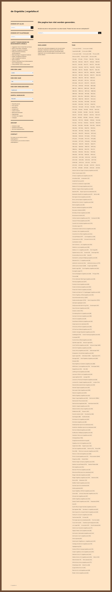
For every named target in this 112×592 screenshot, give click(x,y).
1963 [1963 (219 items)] (93, 130)
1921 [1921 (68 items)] (74, 112)
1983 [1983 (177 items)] (93, 144)
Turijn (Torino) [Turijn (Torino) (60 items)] (76, 522)
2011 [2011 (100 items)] (93, 162)
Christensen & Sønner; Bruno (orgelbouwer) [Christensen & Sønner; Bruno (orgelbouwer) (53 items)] (84, 228)
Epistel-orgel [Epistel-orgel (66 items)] (76, 268)
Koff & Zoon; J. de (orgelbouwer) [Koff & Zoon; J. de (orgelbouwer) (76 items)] (81, 366)
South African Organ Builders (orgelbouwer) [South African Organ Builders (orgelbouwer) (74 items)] (84, 506)
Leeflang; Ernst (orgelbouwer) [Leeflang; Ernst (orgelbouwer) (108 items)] (80, 371)
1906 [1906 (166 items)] (80, 104)
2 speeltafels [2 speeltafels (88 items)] (76, 51)
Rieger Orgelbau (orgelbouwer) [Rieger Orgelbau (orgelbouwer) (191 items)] (81, 477)
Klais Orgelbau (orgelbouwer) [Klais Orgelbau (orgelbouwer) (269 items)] (89, 358)
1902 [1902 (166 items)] (80, 101)
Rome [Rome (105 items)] (75, 480)
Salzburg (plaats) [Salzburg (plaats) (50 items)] (77, 488)
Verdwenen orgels (16, 126)
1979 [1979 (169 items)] (93, 141)
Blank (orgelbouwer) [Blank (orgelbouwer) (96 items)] (78, 204)
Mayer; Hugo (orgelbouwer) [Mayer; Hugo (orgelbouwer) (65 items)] (80, 398)
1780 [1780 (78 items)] (91, 59)
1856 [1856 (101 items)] (80, 72)
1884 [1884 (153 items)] (92, 88)
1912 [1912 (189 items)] (92, 106)
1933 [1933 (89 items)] (85, 117)
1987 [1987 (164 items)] (93, 146)
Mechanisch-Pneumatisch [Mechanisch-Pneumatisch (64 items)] (79, 400)
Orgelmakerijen (15, 114)
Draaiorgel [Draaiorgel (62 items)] (95, 252)
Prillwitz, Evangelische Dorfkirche (19, 56)
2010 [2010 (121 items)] (87, 162)
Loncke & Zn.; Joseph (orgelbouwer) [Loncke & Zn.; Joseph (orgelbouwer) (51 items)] (82, 382)
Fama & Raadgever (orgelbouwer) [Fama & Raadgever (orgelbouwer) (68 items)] (81, 273)
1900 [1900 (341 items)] (93, 98)
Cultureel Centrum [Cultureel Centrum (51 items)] (89, 239)
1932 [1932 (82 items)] (80, 117)
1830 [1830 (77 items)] (86, 61)
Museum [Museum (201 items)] (85, 411)
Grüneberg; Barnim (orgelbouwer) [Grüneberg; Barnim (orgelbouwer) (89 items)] (81, 313)
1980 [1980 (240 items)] (74, 144)
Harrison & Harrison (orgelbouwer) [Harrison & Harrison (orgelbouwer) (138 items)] (81, 316)
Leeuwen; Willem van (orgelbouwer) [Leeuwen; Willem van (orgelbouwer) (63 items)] (82, 374)
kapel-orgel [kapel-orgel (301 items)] (76, 355)
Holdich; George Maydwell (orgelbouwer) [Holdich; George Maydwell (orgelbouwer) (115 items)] (83, 332)
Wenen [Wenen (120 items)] (96, 557)
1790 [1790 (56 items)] (97, 59)
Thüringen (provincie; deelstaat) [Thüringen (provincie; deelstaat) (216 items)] (81, 520)
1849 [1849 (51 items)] (98, 67)
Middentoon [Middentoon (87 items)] (76, 411)
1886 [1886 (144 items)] (80, 91)
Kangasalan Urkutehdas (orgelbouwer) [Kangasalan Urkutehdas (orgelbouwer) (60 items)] (83, 353)
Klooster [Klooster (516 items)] (75, 361)
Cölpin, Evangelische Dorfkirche (19, 58)
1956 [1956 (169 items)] (74, 128)
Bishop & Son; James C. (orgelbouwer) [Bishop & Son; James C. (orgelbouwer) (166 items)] (82, 202)
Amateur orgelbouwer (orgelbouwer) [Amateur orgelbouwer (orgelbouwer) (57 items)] (82, 175)
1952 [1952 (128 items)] (80, 125)
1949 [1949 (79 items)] (92, 122)
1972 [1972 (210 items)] (74, 138)
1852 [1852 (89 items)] (86, 69)
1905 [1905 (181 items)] (74, 104)
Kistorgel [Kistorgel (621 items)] (75, 358)
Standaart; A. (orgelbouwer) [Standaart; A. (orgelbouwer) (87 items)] (90, 509)
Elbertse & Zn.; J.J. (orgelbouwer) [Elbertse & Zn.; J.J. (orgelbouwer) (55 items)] (81, 260)
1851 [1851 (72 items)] (80, 69)
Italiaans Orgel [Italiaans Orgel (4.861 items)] (95, 345)
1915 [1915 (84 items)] (80, 109)
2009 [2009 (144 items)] (81, 162)
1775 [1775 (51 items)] (86, 59)
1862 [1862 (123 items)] (86, 75)
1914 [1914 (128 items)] (74, 109)
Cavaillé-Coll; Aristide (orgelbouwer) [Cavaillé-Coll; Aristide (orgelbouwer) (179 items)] (82, 223)
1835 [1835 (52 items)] (92, 61)
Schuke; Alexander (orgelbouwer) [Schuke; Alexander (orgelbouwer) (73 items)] (88, 493)
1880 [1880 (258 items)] (93, 85)
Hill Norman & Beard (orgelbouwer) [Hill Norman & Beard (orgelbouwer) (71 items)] (82, 329)
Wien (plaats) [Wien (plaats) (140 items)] (87, 559)
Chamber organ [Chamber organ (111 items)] (77, 226)
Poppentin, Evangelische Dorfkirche (19, 50)
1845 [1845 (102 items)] (74, 67)
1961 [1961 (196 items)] (81, 130)
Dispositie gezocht (16, 103)
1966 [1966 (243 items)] (87, 133)
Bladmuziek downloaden (17, 112)
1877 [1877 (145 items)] (74, 85)
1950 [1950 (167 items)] (98, 122)
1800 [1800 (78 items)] (74, 61)
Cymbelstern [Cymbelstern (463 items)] (76, 242)
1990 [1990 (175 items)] (87, 149)
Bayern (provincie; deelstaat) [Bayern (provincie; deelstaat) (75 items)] (88, 191)
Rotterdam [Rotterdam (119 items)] (83, 480)
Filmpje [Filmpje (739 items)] (96, 273)
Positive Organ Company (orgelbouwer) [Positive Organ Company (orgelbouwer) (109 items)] (83, 461)
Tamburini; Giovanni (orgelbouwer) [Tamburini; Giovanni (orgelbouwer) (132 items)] (82, 514)
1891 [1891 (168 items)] (87, 93)
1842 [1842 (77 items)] (86, 64)
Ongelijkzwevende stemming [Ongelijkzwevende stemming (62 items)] (80, 440)
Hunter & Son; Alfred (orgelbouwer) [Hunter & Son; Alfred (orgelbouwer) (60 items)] (82, 339)
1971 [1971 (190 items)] (93, 136)
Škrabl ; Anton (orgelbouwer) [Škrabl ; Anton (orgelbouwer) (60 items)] (80, 573)
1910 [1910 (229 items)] (81, 106)
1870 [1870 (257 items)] (80, 80)
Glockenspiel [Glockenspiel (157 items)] (94, 305)
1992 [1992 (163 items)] (74, 151)
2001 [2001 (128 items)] (81, 157)
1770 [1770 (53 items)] (80, 59)
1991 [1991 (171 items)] (93, 149)
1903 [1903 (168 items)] (86, 101)
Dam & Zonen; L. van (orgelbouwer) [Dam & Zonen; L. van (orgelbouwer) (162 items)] (82, 244)
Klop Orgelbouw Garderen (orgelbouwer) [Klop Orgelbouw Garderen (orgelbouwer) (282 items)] (83, 363)
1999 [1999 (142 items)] (93, 154)
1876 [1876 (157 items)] (93, 83)
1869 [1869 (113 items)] (74, 80)
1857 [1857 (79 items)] (86, 72)
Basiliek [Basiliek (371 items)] (75, 191)
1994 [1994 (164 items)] (86, 151)
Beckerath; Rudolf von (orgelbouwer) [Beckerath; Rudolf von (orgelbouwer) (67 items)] (82, 194)
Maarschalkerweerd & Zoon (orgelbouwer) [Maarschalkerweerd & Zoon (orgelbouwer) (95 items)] (83, 385)
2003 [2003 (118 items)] (93, 157)
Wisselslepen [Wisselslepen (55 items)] (76, 565)
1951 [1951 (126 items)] (74, 125)
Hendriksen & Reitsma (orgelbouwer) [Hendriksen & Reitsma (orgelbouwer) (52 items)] (82, 321)
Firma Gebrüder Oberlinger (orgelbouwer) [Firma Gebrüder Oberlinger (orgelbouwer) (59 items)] (83, 279)
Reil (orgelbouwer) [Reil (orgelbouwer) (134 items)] (78, 467)
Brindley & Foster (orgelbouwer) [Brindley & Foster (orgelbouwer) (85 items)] (81, 212)
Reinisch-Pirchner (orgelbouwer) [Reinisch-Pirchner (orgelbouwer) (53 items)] (81, 469)
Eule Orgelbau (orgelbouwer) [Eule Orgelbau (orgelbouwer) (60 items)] (90, 268)
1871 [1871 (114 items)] (87, 80)
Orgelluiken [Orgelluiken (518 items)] (76, 445)
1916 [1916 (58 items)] (86, 109)
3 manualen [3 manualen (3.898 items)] (86, 51)
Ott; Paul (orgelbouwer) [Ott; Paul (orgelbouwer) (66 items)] (79, 448)
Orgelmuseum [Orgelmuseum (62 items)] (87, 445)
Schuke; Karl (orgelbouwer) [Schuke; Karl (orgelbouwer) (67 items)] (80, 496)
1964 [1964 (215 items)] (74, 133)
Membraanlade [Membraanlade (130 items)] (93, 403)
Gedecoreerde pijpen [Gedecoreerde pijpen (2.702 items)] (79, 300)
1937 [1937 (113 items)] (80, 120)
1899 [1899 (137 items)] (87, 98)
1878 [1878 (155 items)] (81, 85)
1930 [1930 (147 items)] (97, 114)
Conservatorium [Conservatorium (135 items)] (77, 239)
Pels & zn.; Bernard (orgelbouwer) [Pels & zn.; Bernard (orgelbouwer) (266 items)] (81, 453)
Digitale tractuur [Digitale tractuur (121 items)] (77, 252)
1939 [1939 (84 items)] (92, 120)
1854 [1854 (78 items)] (97, 69)
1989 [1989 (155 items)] (81, 149)
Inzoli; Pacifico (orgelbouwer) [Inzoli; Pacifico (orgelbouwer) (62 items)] (80, 345)
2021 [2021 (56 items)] (98, 167)
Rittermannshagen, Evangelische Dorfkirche (21, 54)
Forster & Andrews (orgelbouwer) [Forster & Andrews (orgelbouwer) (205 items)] (81, 287)
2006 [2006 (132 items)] (87, 159)
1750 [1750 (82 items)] (74, 59)
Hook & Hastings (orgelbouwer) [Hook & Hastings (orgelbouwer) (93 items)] (91, 334)
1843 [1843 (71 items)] (92, 64)
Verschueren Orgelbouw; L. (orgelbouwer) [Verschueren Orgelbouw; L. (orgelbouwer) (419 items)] (83, 541)
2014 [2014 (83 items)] (86, 165)
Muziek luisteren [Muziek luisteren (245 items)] (77, 414)
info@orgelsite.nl (14, 139)
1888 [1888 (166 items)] (93, 91)
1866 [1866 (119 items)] (80, 77)
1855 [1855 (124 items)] (74, 72)
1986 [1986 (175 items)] (87, 146)
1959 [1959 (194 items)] (93, 128)
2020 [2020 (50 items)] (92, 167)
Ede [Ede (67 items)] (89, 255)
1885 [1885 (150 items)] (74, 91)
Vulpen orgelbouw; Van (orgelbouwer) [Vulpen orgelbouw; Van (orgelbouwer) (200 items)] (83, 551)
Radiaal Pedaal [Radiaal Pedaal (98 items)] (93, 464)
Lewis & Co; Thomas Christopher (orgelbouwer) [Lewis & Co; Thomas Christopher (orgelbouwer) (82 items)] (84, 379)
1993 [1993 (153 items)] (80, 151)
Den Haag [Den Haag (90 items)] (93, 249)
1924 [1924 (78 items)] (91, 112)
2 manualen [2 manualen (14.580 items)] (88, 48)
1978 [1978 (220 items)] (87, 141)
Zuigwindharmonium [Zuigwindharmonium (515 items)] (78, 567)
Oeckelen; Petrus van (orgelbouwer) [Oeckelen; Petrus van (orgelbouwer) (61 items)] (82, 435)
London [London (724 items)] (96, 382)
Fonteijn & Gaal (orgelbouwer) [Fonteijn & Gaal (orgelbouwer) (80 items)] (80, 284)
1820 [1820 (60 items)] (80, 61)
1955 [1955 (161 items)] (98, 125)
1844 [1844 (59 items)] (97, 64)
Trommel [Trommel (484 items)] (95, 520)
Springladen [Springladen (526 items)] (76, 509)
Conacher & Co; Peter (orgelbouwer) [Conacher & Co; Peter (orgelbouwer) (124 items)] (82, 234)
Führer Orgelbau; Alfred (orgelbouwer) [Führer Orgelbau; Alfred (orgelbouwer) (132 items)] (83, 294)
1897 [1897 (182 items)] (74, 98)
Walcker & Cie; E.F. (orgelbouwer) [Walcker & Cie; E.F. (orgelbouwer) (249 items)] (81, 554)
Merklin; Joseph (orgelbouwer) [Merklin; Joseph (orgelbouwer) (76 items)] (80, 406)
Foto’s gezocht (15, 105)
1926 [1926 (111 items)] (74, 114)
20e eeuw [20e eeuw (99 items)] (93, 56)
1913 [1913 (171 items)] (98, 106)
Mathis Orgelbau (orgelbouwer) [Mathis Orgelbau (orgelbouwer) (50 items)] (81, 395)
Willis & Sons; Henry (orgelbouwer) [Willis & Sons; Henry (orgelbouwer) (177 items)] (82, 562)
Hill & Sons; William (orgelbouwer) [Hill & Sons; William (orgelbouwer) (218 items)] (81, 326)
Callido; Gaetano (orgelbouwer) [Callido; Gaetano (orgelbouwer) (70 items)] (81, 218)
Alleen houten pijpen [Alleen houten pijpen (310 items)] (78, 173)
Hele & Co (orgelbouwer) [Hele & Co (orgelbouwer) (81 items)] (79, 318)
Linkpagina (14, 117)
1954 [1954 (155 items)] (92, 125)
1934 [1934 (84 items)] (91, 117)
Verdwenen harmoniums (17, 127)
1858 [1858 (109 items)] (92, 72)
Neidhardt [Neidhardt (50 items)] (85, 416)
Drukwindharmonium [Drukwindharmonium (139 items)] (79, 255)
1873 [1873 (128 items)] (74, 83)
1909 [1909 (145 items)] (74, 106)
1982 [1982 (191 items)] (87, 144)
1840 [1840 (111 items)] (74, 64)
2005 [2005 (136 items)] (81, 159)
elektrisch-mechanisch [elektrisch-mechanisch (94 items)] (79, 263)
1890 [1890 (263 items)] (80, 93)
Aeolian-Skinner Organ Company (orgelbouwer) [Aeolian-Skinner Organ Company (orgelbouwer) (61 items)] (85, 170)
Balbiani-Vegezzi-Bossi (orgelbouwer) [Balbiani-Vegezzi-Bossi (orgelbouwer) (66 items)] (82, 189)
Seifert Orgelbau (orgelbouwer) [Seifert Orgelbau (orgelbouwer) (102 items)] (81, 498)
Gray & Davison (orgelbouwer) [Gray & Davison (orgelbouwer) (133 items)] (80, 308)
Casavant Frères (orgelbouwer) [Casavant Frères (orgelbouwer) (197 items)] (81, 220)
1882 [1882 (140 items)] (80, 88)
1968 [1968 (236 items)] (74, 136)
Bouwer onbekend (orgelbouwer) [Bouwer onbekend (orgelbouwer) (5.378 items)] (82, 207)
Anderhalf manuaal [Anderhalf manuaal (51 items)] (78, 181)
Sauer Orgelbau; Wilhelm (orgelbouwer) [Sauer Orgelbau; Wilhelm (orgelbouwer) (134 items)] (83, 490)
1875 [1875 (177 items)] (87, 83)
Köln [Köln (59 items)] (85, 369)
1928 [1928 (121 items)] (86, 114)
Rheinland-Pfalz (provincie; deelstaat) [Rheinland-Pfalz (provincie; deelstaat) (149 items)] (82, 472)
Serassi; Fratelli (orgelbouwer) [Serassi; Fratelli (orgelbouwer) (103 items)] (80, 501)
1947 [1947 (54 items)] (80, 122)
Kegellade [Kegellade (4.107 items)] (96, 355)
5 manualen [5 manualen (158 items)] (87, 53)
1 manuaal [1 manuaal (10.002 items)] (76, 48)
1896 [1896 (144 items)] (93, 96)
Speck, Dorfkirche (16, 59)
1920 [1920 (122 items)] (97, 109)
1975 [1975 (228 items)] (93, 138)
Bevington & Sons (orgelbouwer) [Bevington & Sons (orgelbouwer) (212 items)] (81, 196)
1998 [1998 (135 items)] (87, 154)
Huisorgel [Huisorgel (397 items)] (76, 337)
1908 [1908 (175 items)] (92, 104)
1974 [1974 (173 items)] (87, 138)
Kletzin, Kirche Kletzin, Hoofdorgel (19, 48)
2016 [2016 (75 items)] (98, 165)
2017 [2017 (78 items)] (74, 167)
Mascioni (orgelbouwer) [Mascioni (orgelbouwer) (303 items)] (79, 392)
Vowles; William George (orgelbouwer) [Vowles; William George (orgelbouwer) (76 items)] (82, 549)
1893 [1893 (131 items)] (74, 96)
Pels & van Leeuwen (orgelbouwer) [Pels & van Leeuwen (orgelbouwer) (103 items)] (88, 451)
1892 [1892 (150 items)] (93, 93)
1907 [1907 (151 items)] (87, 104)
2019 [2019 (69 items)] (86, 167)
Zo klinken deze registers (17, 116)
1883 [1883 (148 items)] (86, 88)
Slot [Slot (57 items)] (74, 504)
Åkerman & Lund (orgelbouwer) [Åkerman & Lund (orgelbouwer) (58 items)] (81, 570)
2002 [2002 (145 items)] (87, 157)
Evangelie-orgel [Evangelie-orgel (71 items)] (77, 271)
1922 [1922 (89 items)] (80, 112)
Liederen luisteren (16, 110)
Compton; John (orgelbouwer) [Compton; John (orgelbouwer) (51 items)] (80, 231)
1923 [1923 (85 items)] (85, 112)
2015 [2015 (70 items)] (92, 165)
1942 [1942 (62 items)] (74, 122)
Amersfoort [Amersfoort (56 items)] (76, 178)
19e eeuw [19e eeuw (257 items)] (84, 56)
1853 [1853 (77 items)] (92, 69)
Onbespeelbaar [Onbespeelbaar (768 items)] (77, 437)
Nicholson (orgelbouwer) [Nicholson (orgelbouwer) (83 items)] (79, 422)
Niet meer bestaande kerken (18, 129)
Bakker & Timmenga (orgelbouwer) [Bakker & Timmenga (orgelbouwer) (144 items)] (82, 186)
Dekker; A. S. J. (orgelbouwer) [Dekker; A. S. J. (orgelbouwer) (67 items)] (80, 249)
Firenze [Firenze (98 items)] (75, 276)
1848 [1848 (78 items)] (92, 67)
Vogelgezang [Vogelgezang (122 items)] (76, 546)
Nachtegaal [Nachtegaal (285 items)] (76, 416)
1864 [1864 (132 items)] (98, 75)
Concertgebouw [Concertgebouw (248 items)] (90, 236)
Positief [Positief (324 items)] (85, 459)
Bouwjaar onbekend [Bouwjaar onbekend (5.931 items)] (78, 210)
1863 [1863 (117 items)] (92, 75)
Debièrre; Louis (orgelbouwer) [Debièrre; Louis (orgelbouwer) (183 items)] (80, 247)
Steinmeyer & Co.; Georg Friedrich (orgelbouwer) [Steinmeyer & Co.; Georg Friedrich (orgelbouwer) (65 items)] (85, 512)
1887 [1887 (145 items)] (87, 91)
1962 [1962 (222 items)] (87, 130)
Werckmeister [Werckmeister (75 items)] (76, 559)
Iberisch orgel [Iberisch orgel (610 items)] (87, 342)
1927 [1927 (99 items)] (80, 114)
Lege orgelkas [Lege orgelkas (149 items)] (77, 377)
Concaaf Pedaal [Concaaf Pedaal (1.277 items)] (77, 236)
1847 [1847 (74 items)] (86, 67)
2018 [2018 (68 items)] (80, 167)
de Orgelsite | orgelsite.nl (24, 11)
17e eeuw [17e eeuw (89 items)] (96, 53)
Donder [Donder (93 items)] (87, 252)
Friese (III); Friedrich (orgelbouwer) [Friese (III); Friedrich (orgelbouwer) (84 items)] (81, 289)
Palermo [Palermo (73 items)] (90, 448)
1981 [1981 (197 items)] (81, 144)
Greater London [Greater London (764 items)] (77, 310)
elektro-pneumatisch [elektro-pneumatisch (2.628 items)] (79, 265)
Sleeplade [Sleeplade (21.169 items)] (95, 501)
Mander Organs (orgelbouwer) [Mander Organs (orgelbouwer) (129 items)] (81, 387)
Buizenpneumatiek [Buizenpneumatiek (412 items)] (78, 215)
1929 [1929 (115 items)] (92, 114)
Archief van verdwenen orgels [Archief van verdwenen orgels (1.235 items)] (81, 183)
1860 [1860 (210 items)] (74, 75)
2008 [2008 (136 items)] (74, 162)
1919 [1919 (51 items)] (91, 109)
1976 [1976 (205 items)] (74, 141)
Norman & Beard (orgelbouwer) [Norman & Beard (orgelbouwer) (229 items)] (81, 430)
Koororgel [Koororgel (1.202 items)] (95, 366)
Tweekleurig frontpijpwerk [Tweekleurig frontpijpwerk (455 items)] (90, 522)
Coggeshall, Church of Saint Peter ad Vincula (22, 47)
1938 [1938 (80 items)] (86, 120)
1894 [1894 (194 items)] (80, 96)
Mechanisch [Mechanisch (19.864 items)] (94, 398)
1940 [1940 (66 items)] (98, 120)
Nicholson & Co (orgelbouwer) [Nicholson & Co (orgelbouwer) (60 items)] (80, 419)
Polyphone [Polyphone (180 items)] (76, 459)
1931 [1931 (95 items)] (74, 117)
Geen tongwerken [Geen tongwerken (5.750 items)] (94, 300)
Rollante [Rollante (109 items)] (95, 477)
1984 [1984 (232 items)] (74, 146)
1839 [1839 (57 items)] (97, 61)
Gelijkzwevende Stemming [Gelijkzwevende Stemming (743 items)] (80, 305)
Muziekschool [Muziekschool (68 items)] (89, 414)
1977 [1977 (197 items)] (81, 141)
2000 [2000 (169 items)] (74, 157)
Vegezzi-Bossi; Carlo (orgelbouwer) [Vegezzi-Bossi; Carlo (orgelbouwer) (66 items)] (81, 530)
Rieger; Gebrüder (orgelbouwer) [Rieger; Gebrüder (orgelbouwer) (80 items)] (81, 475)
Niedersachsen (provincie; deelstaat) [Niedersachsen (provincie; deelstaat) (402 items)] (82, 424)
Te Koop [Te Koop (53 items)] (85, 517)
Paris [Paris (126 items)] (74, 451)
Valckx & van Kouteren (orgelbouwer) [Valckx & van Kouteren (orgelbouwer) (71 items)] (82, 528)
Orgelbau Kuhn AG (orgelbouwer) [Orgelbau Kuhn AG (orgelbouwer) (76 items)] (81, 443)
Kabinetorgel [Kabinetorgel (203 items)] (94, 350)
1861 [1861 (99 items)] (81, 75)
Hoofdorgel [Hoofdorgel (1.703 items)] (76, 334)
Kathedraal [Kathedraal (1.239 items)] (86, 355)
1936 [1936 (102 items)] (74, 120)
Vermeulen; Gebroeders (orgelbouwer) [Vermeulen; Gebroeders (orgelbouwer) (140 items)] (83, 533)
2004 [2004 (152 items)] (74, 159)
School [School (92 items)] (75, 493)
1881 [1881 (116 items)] (74, 88)
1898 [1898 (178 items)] (80, 98)
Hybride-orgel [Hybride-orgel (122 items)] (77, 342)
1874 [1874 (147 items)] (80, 83)
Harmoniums (15, 107)
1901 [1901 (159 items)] (74, 101)
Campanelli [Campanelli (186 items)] (95, 218)
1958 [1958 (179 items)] (87, 128)
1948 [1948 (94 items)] (86, 122)
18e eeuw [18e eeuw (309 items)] (76, 56)
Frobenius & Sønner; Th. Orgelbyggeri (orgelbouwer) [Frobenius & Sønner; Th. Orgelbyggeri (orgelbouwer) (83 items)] (86, 292)
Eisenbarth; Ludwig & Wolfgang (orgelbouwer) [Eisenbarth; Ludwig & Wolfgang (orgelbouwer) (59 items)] (84, 257)
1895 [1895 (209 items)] (86, 96)
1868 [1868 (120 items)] (92, 77)
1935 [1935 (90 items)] (97, 117)
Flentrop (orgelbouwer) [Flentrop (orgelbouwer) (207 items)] (79, 281)
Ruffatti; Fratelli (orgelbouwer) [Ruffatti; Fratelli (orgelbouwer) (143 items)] (80, 482)
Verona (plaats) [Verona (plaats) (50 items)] (77, 538)
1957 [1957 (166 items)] (80, 128)
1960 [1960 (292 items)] (74, 130)
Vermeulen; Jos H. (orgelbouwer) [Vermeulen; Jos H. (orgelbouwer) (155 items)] (81, 535)
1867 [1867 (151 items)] (86, 77)
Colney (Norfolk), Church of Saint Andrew (21, 64)
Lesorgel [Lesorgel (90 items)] (86, 377)
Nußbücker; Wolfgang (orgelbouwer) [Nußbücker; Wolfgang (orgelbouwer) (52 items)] (82, 432)
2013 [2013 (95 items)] (80, 165)
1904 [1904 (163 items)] (93, 101)
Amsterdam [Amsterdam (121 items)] (85, 178)
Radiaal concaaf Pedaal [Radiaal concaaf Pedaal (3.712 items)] (79, 464)
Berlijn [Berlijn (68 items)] (96, 194)
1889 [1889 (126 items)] (74, 93)
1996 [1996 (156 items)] (74, 154)
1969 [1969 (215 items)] (81, 136)
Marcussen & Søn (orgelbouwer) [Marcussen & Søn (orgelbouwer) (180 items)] (81, 390)
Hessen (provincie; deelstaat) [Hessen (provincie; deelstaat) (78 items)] (80, 324)
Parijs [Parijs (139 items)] (97, 448)
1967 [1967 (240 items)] (93, 133)
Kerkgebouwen (15, 109)
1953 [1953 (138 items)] (86, 125)
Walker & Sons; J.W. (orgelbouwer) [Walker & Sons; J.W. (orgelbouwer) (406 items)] (82, 557)
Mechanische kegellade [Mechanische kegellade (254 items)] (79, 403)
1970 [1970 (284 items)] (87, 136)
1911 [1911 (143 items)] (87, 106)
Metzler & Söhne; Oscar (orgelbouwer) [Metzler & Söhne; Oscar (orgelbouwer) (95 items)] (82, 408)
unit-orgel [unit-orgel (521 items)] (76, 525)
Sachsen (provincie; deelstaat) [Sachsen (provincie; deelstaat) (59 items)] (80, 485)
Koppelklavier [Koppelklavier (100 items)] (77, 369)
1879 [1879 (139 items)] (87, 85)
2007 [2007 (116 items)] (93, 159)
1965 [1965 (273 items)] (80, 133)
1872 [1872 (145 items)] (92, 80)
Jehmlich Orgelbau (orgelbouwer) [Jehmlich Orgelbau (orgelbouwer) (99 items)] (81, 347)
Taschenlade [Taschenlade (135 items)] (76, 517)
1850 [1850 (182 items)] (74, 69)
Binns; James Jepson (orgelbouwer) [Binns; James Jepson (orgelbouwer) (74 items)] (82, 199)
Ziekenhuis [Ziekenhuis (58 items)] (86, 565)
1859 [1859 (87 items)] (98, 72)
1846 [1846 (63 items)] (81, 67)
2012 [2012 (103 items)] (74, 165)
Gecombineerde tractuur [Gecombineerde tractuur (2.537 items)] (80, 297)
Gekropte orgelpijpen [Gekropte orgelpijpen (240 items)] (79, 302)
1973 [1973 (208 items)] (80, 138)
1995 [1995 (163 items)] (93, 151)
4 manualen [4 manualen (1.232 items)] (76, 53)
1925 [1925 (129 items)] (97, 112)
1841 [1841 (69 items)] (80, 64)
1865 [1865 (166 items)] (74, 77)
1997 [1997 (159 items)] (80, 154)
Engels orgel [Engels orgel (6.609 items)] (92, 265)
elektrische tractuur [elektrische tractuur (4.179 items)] (93, 263)
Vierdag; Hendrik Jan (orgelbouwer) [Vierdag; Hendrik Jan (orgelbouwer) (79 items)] (82, 543)
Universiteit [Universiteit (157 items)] (85, 525)
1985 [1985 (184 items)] (81, 146)
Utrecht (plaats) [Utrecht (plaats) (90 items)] (95, 525)
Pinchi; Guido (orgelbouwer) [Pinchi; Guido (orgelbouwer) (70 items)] (80, 456)
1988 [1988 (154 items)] (74, 149)
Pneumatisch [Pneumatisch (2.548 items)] (95, 456)
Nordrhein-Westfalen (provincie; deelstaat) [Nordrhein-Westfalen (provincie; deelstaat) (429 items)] (84, 427)
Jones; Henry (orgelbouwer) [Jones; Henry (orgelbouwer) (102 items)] (80, 350)
